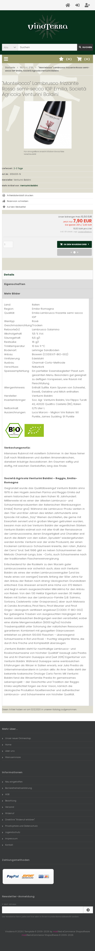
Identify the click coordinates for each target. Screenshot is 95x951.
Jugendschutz (11, 832)
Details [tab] (9, 274)
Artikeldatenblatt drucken (20, 195)
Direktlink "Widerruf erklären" (18, 819)
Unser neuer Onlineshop (16, 738)
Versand (8, 807)
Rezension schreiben (17, 201)
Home (6, 744)
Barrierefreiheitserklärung (17, 788)
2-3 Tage (18, 168)
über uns (8, 750)
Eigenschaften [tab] (14, 284)
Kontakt (7, 844)
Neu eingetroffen (12, 781)
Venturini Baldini (29, 185)
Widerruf (8, 813)
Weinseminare (11, 757)
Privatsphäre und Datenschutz (20, 825)
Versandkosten (85, 231)
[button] (10, 47)
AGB (5, 794)
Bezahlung (9, 800)
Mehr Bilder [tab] (12, 293)
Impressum (10, 838)
